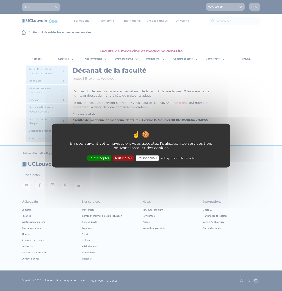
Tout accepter (99, 158)
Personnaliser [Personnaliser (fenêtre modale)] (147, 158)
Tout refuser (123, 158)
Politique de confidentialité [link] (178, 158)
